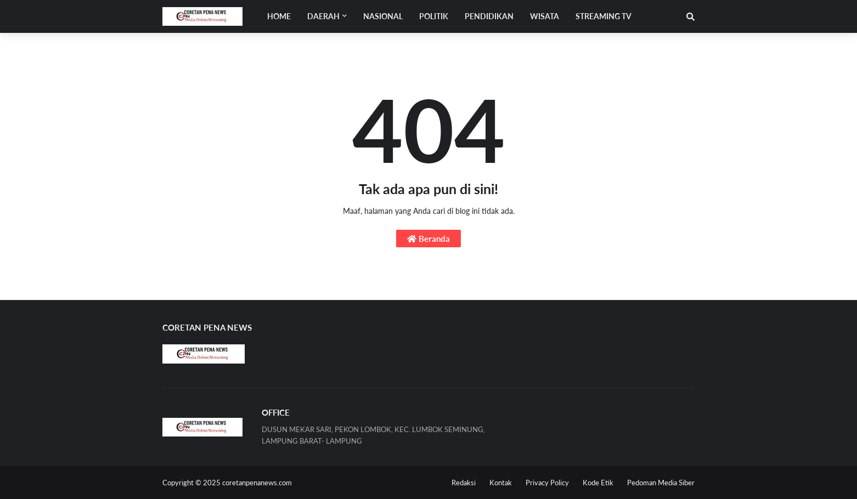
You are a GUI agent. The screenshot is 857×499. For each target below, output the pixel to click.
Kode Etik (598, 482)
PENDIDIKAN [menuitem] (489, 16)
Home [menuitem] (279, 16)
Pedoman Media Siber (661, 482)
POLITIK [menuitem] (433, 16)
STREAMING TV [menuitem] (604, 16)
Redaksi (464, 482)
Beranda (428, 238)
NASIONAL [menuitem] (383, 16)
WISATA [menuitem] (544, 16)
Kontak (500, 482)
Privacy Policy (547, 482)
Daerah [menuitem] (323, 16)
